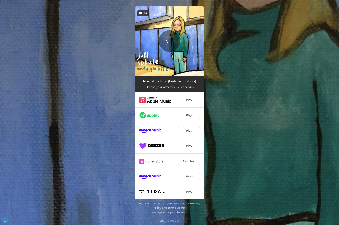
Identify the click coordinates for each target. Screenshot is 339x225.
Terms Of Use (177, 207)
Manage (157, 212)
